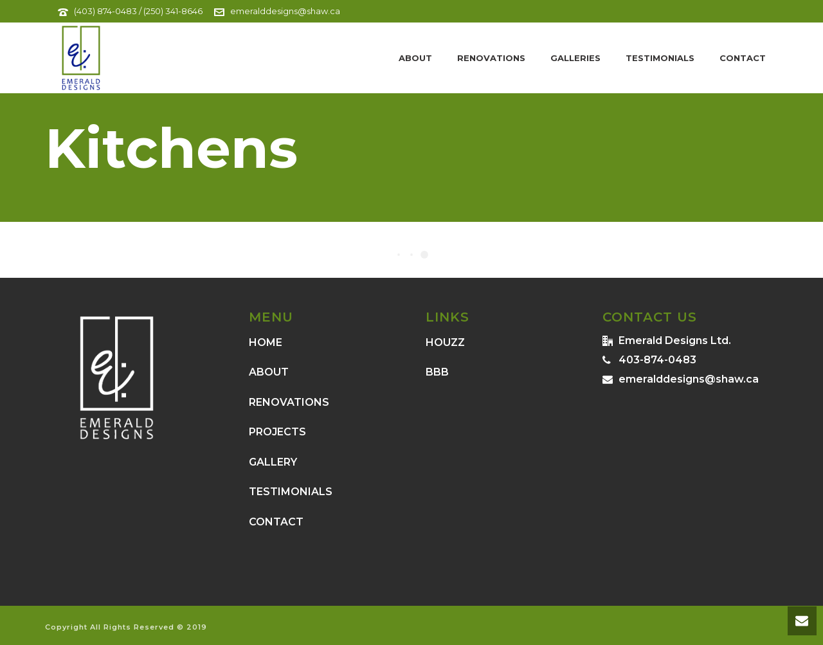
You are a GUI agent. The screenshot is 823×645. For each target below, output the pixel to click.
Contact (742, 58)
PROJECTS (277, 432)
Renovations (491, 58)
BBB (437, 372)
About (415, 58)
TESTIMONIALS (290, 492)
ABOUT (269, 372)
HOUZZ (445, 342)
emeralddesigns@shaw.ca (285, 11)
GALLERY (273, 462)
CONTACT (276, 522)
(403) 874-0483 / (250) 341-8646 (138, 11)
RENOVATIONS (289, 402)
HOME (265, 342)
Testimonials (660, 58)
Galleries (575, 58)
